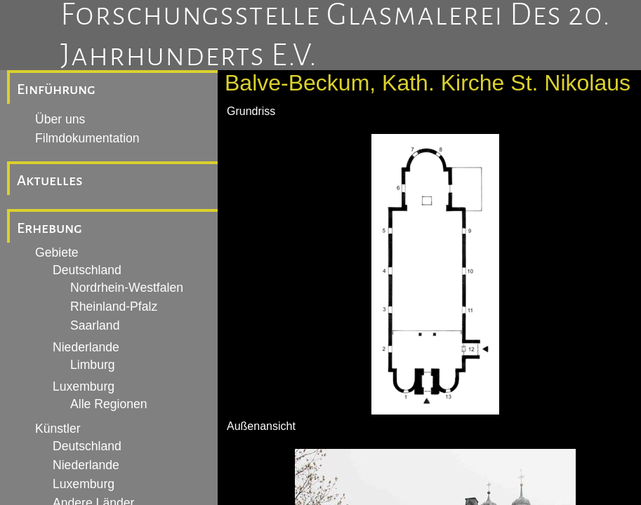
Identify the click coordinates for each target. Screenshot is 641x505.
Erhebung (49, 228)
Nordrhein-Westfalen (126, 288)
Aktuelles (50, 180)
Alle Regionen (108, 404)
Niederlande (86, 347)
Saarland (94, 325)
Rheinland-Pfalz (113, 306)
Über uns (60, 119)
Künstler (58, 429)
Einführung (56, 89)
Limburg (92, 365)
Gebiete (57, 252)
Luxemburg (83, 386)
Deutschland (87, 270)
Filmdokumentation (87, 138)
